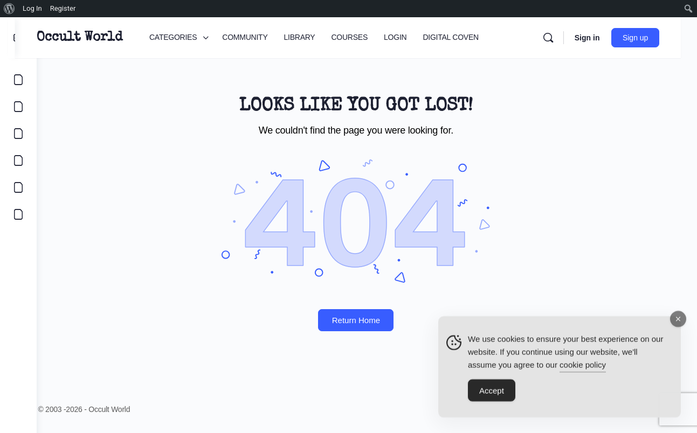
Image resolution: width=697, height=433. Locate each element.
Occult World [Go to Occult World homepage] (101, 37)
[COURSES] (18, 160)
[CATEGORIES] (18, 79)
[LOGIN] (18, 187)
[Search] (564, 37)
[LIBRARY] (18, 133)
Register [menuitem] (63, 8)
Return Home (367, 320)
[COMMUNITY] (18, 106)
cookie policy (583, 369)
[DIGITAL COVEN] (18, 214)
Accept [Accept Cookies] (491, 395)
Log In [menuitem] (32, 8)
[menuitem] (9, 8)
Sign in (603, 37)
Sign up (651, 37)
